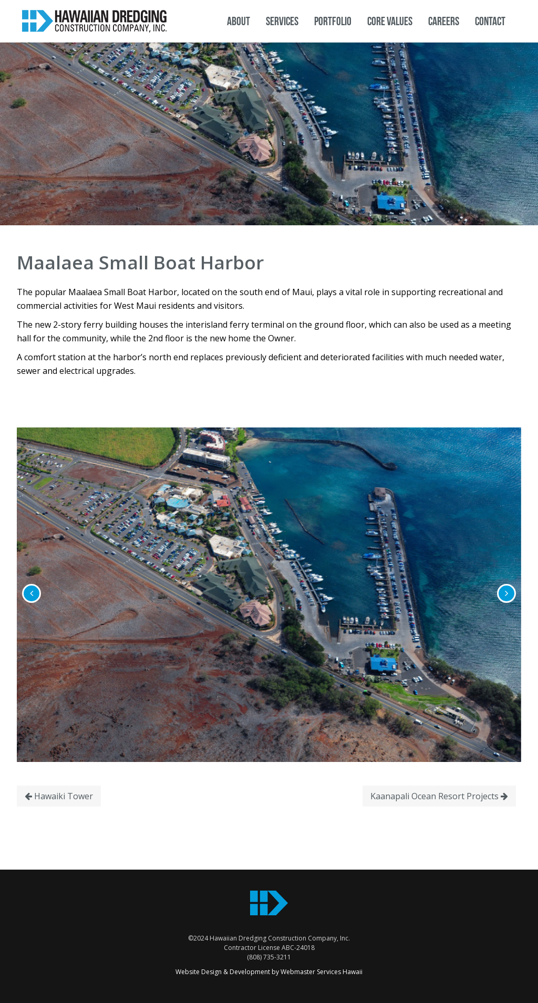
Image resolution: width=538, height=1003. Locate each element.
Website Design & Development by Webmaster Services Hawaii (269, 971)
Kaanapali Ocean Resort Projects (439, 796)
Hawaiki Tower (59, 796)
